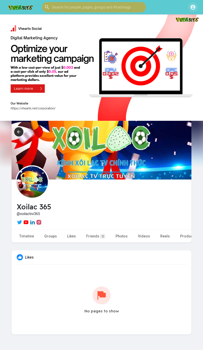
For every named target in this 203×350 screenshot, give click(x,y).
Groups (50, 236)
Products (188, 236)
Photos (122, 236)
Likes (71, 236)
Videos (144, 236)
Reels (165, 236)
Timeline (26, 236)
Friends (95, 236)
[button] (94, 7)
